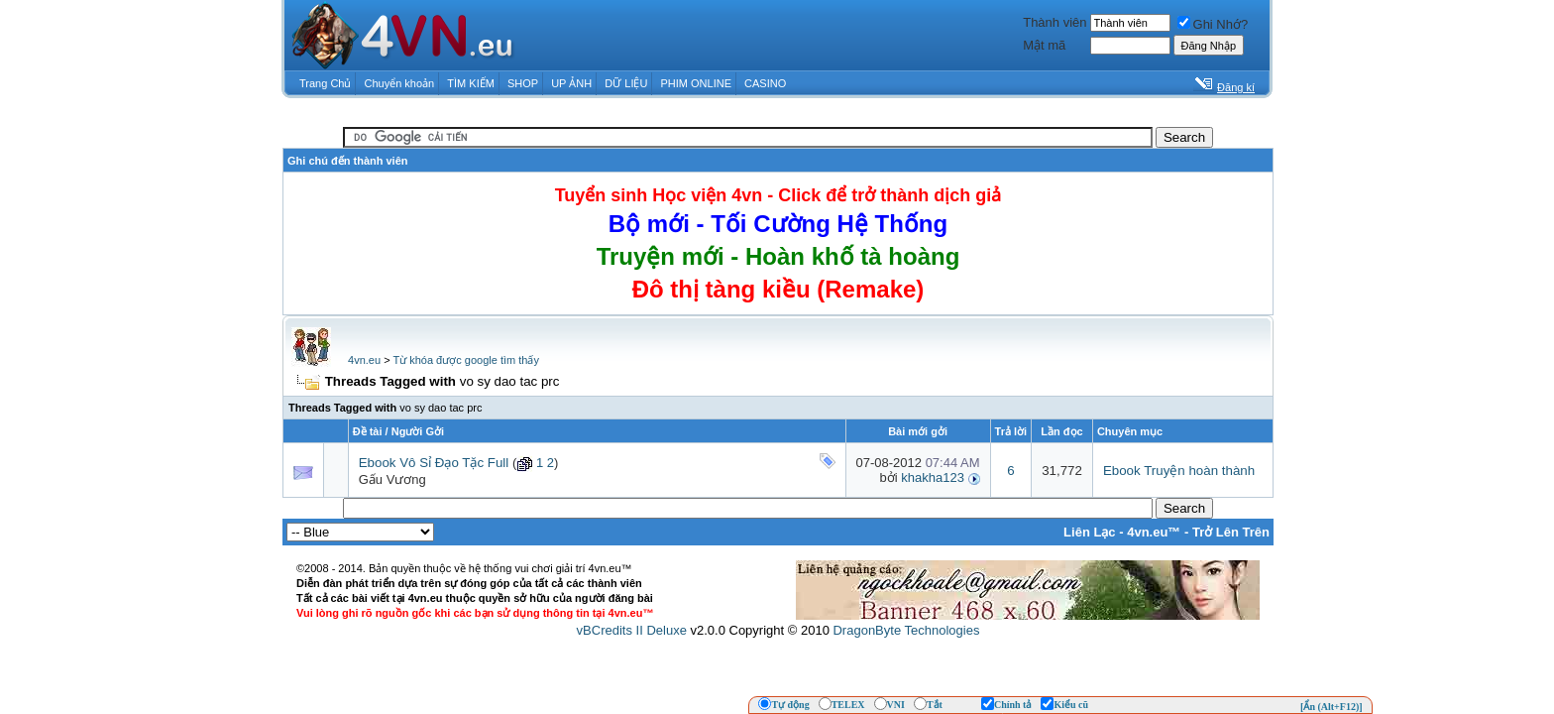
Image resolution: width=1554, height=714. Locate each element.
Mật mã (1044, 45)
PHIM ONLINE (695, 83)
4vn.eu (364, 360)
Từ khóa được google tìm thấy (465, 360)
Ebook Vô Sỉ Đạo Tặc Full (434, 462)
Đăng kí (1236, 87)
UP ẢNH (571, 83)
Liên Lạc (1089, 532)
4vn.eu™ (1153, 532)
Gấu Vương (392, 479)
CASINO (765, 83)
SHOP (522, 83)
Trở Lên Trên (1231, 532)
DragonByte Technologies (905, 630)
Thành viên (1054, 22)
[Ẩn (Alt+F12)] (1331, 706)
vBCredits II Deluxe (632, 630)
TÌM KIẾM (471, 83)
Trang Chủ (325, 83)
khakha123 (932, 477)
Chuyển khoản (400, 83)
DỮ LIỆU (626, 83)
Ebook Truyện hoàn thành (1179, 470)
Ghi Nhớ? (1213, 24)
